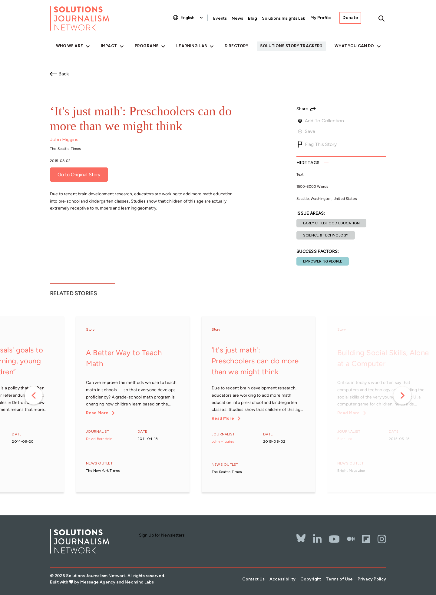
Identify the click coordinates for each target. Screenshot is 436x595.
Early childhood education (331, 223)
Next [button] (402, 395)
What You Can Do (354, 46)
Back (63, 74)
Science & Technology (325, 235)
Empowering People (322, 261)
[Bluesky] (301, 534)
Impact (109, 46)
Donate (350, 17)
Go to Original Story (79, 174)
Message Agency (97, 582)
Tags (307, 162)
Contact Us (253, 579)
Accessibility (282, 579)
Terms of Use (339, 579)
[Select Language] (192, 18)
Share (302, 109)
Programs (146, 46)
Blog (252, 18)
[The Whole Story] (351, 539)
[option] (133, 404)
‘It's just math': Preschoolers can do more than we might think (255, 360)
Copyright (310, 579)
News (237, 18)
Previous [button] (34, 395)
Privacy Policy (372, 579)
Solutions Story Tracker (290, 46)
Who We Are (69, 46)
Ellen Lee (344, 439)
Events (220, 18)
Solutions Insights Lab (284, 18)
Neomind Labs (139, 582)
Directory (236, 46)
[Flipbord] (366, 539)
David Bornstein (99, 439)
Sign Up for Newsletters (162, 535)
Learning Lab (191, 46)
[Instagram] (382, 539)
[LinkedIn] (317, 539)
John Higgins (64, 139)
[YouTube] (334, 539)
